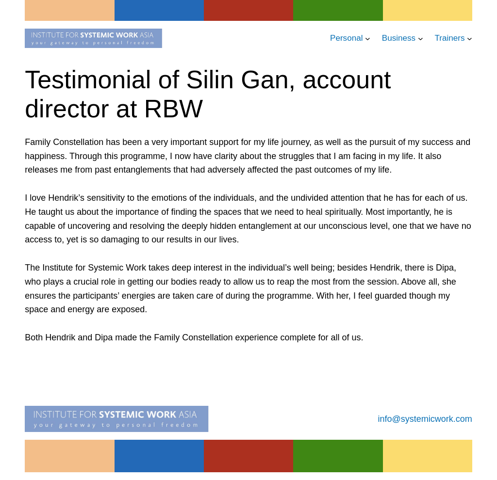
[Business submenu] (420, 38)
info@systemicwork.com (425, 419)
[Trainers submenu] (469, 38)
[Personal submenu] (367, 38)
